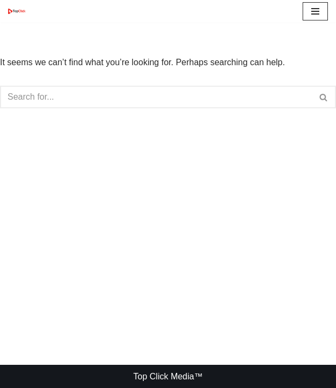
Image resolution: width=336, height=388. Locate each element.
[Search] (156, 97)
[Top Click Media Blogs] (19, 11)
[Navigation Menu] (315, 11)
